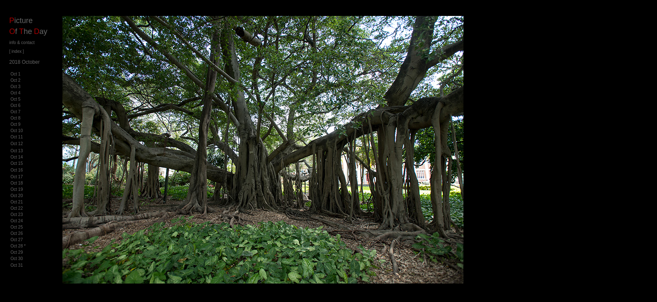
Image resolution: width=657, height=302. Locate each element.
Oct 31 (16, 265)
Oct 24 (16, 221)
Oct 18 (16, 183)
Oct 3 (15, 86)
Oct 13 (16, 150)
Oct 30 (16, 258)
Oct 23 (16, 214)
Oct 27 (16, 239)
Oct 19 (16, 189)
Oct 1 (15, 74)
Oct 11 (16, 137)
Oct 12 (16, 143)
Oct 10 (16, 130)
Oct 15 (16, 163)
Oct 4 (15, 93)
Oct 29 (16, 252)
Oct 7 (15, 111)
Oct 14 (16, 157)
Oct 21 (16, 202)
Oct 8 (15, 118)
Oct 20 (16, 195)
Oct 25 (16, 227)
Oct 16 (16, 170)
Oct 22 (16, 208)
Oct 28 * (18, 246)
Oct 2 (15, 80)
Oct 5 (15, 99)
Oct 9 (15, 124)
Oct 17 (16, 176)
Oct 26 (16, 233)
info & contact (22, 42)
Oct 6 (15, 105)
